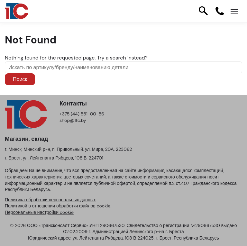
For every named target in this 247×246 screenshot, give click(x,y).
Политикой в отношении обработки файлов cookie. (58, 206)
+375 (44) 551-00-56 (81, 114)
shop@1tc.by (72, 120)
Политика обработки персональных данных (50, 200)
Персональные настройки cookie (39, 212)
